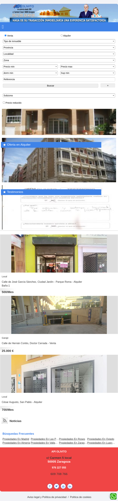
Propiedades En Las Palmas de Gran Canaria (56, 439)
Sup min (88, 73)
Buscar (50, 85)
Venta (8, 35)
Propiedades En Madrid (16, 439)
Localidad (59, 54)
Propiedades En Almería (16, 443)
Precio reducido (12, 103)
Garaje (5, 338)
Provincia (59, 47)
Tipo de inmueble (59, 41)
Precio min (30, 66)
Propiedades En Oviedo (100, 439)
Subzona (59, 95)
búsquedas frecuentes (18, 433)
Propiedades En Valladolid (46, 443)
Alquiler (66, 35)
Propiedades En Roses (72, 439)
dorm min (30, 73)
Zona (59, 60)
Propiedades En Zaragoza (74, 443)
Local (4, 276)
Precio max (88, 66)
